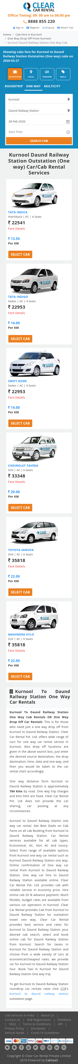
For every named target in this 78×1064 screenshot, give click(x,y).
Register (32, 27)
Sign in (18, 27)
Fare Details (16, 229)
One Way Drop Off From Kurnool (29, 38)
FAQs (12, 1024)
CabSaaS (52, 1060)
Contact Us (12, 1020)
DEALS (63, 74)
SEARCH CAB (39, 141)
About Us (47, 1015)
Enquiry (48, 27)
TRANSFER (47, 74)
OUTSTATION (15, 74)
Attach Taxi (65, 27)
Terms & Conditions (37, 1024)
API (60, 1024)
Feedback (64, 1020)
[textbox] (39, 99)
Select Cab (20, 254)
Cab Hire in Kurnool (29, 34)
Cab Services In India (19, 1015)
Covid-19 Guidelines (45, 1033)
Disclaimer (38, 1028)
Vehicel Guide (14, 1033)
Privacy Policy (14, 1028)
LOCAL (31, 74)
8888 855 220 (41, 21)
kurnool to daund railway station (39, 994)
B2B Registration (39, 1020)
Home (7, 34)
